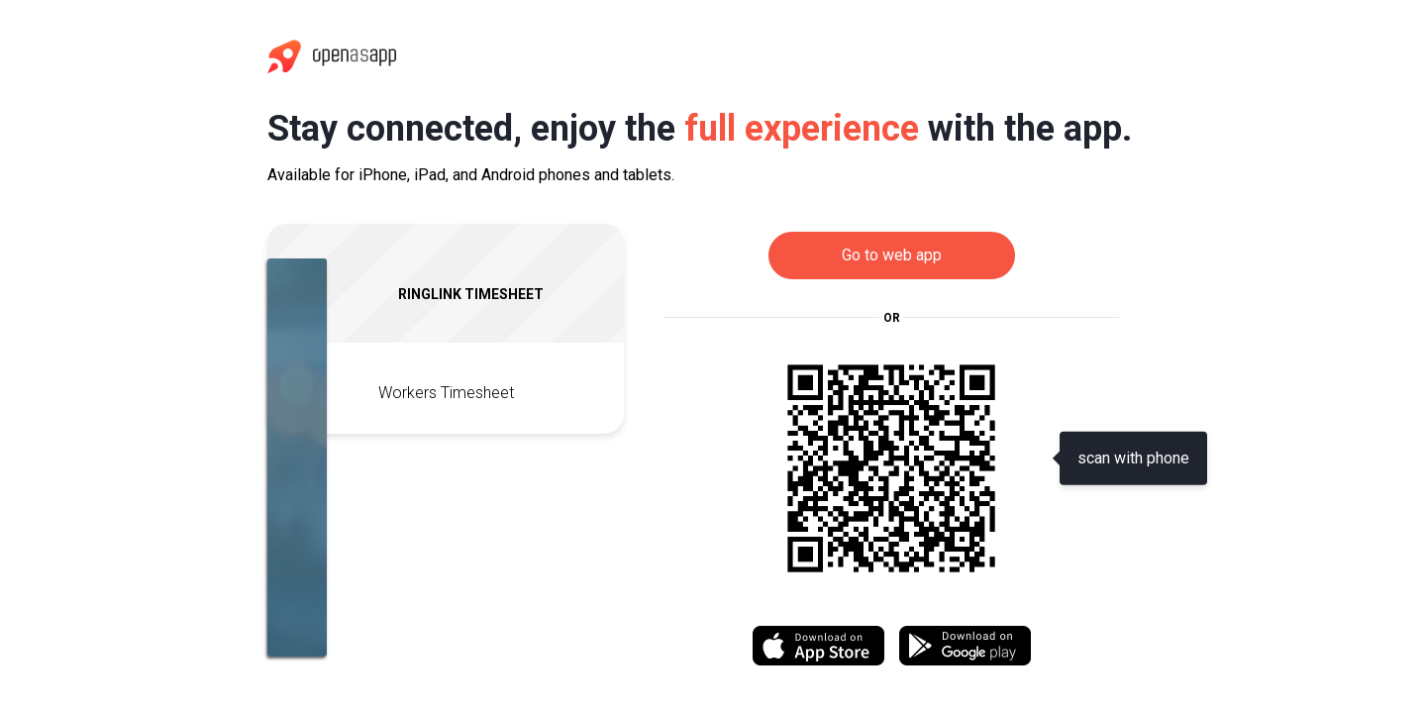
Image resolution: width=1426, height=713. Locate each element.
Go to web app (892, 255)
